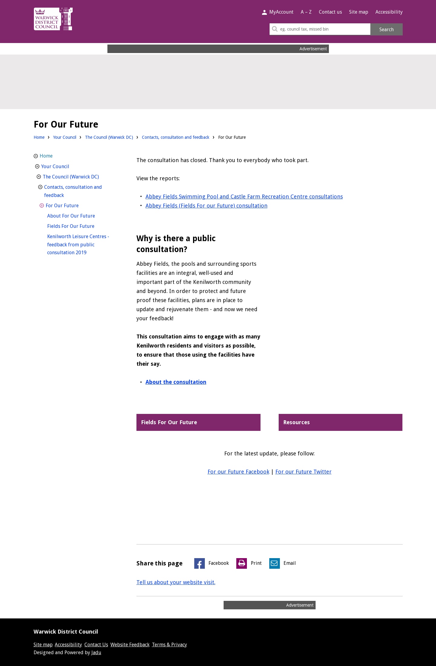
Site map (358, 12)
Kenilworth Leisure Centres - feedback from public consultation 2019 (78, 244)
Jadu (96, 652)
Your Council (64, 137)
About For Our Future (82, 215)
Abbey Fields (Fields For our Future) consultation (206, 205)
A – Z (306, 12)
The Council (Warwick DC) (109, 137)
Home (39, 137)
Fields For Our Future (82, 225)
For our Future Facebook (238, 471)
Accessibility (389, 12)
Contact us (330, 12)
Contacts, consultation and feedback (175, 137)
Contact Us (96, 645)
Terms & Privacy (169, 645)
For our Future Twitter (303, 471)
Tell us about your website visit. (175, 582)
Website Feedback (129, 645)
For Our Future (73, 204)
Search (386, 29)
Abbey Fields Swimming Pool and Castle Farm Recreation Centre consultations (244, 196)
